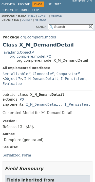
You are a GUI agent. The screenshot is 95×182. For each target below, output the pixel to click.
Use (49, 4)
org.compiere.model (38, 37)
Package (24, 4)
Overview (8, 4)
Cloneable (42, 74)
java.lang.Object (17, 52)
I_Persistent (73, 79)
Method (56, 15)
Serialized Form (17, 155)
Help (35, 10)
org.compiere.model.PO (30, 56)
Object (11, 79)
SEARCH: (41, 27)
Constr (43, 15)
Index (25, 10)
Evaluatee (12, 84)
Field (31, 15)
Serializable (15, 74)
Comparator (67, 74)
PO (22, 99)
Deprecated (10, 10)
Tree (58, 4)
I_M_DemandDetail (41, 79)
